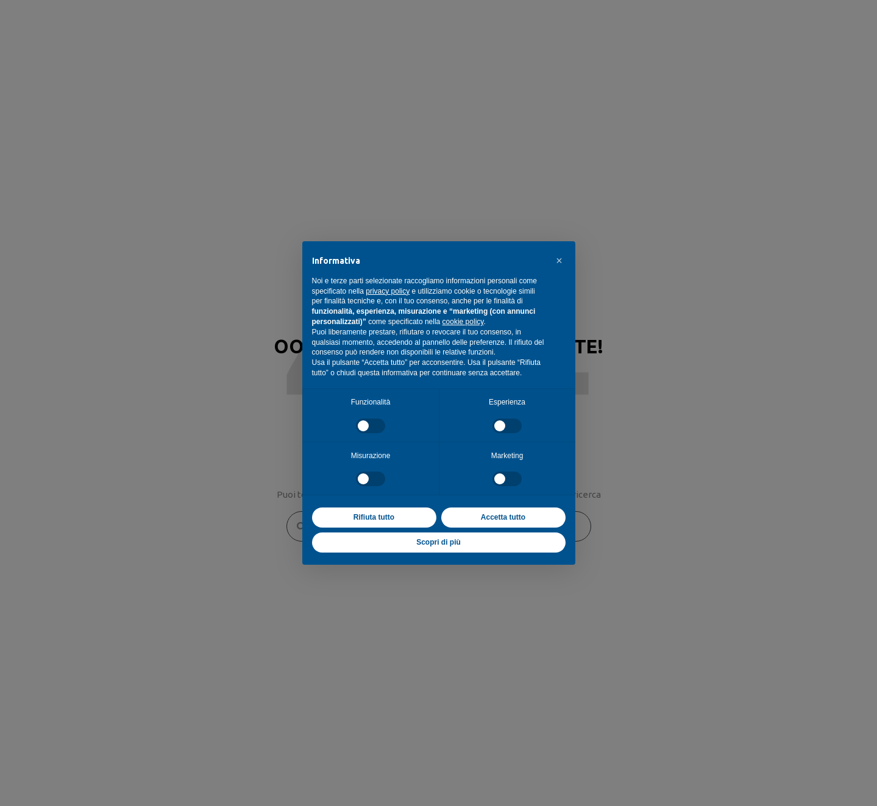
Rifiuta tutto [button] (373, 517)
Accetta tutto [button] (503, 517)
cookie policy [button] (463, 321)
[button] (559, 260)
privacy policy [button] (388, 291)
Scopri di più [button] (438, 542)
